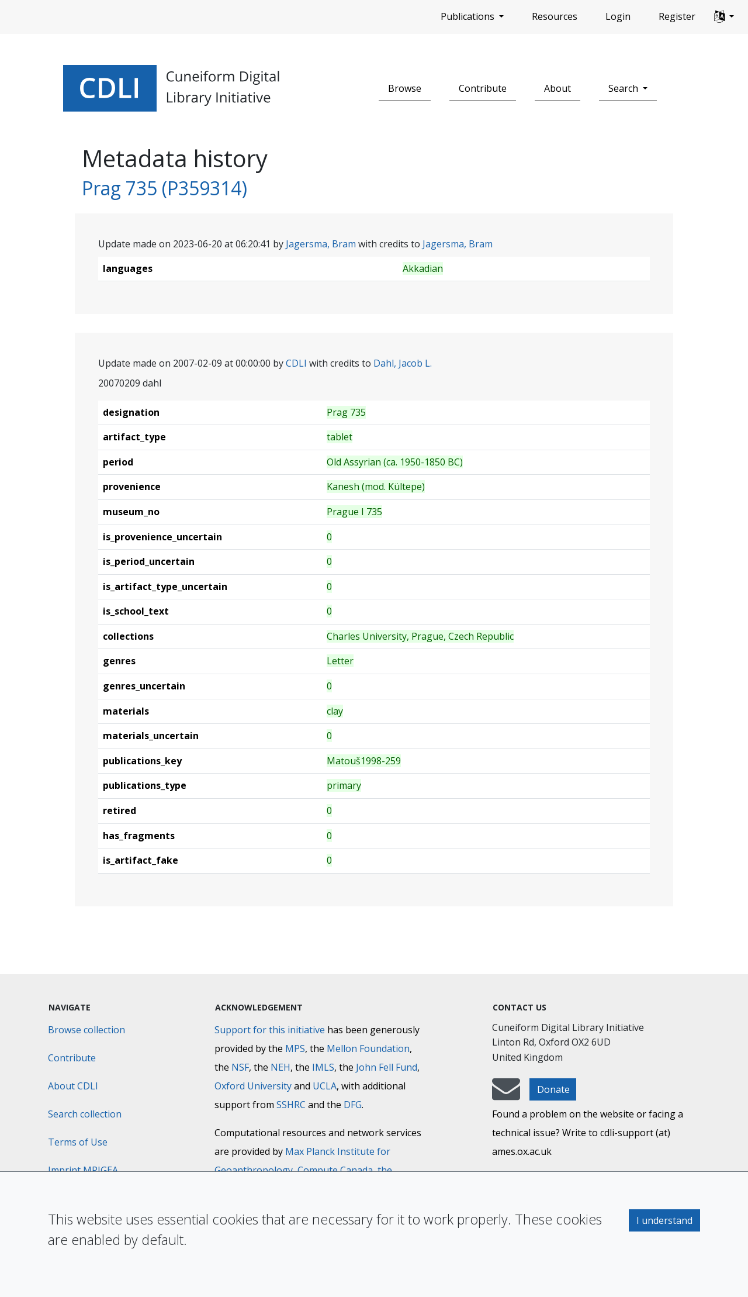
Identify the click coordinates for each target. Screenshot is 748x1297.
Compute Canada (335, 1170)
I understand (664, 1220)
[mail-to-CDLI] (506, 1094)
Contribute (483, 88)
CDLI (296, 363)
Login (618, 16)
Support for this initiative (269, 1029)
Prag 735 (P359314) (164, 188)
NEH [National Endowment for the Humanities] (280, 1067)
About (557, 88)
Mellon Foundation (368, 1048)
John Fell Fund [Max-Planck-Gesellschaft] (386, 1067)
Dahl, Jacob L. (402, 363)
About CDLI (73, 1085)
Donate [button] (553, 1089)
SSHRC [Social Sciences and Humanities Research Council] (291, 1104)
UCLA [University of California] (325, 1085)
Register (677, 16)
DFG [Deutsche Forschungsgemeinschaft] (353, 1104)
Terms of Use (78, 1142)
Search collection (85, 1114)
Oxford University (253, 1085)
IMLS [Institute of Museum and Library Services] (323, 1067)
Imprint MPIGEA (83, 1170)
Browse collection (86, 1029)
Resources (554, 16)
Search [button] (624, 88)
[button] (724, 17)
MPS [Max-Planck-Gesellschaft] (295, 1048)
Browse (404, 88)
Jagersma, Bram (321, 243)
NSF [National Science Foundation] (240, 1067)
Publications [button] (469, 16)
